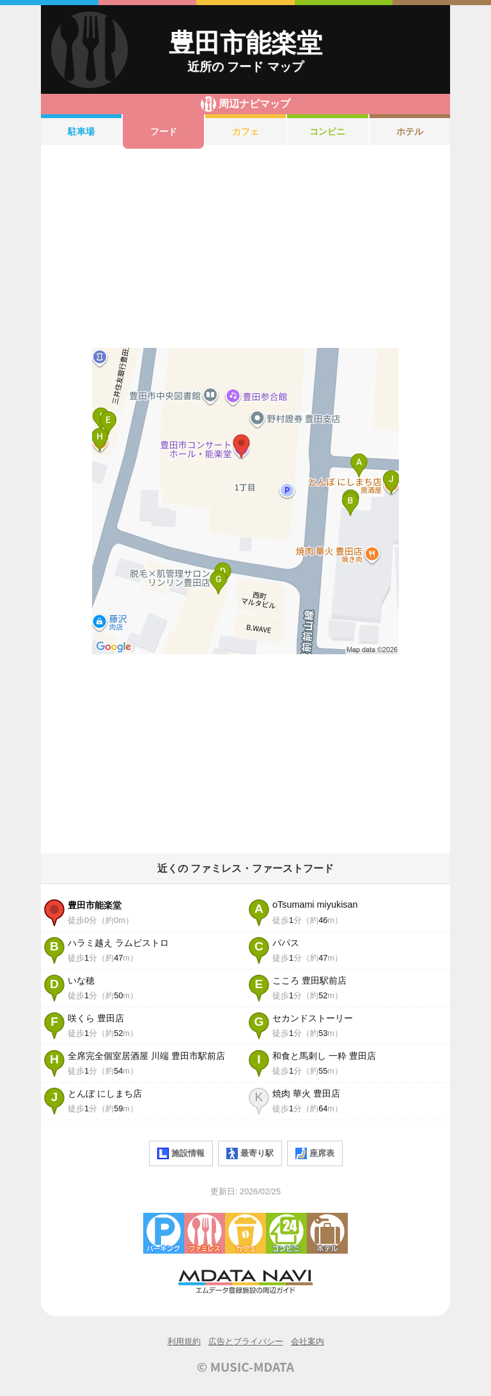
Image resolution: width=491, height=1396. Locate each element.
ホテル (409, 131)
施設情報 (181, 1153)
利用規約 (184, 1341)
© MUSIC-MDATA (245, 1367)
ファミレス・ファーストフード (204, 1233)
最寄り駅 (250, 1153)
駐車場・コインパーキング (163, 1233)
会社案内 (307, 1341)
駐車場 (81, 131)
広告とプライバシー (245, 1341)
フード (163, 131)
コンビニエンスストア (286, 1233)
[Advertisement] (245, 248)
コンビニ (327, 131)
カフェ (245, 131)
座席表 (314, 1153)
